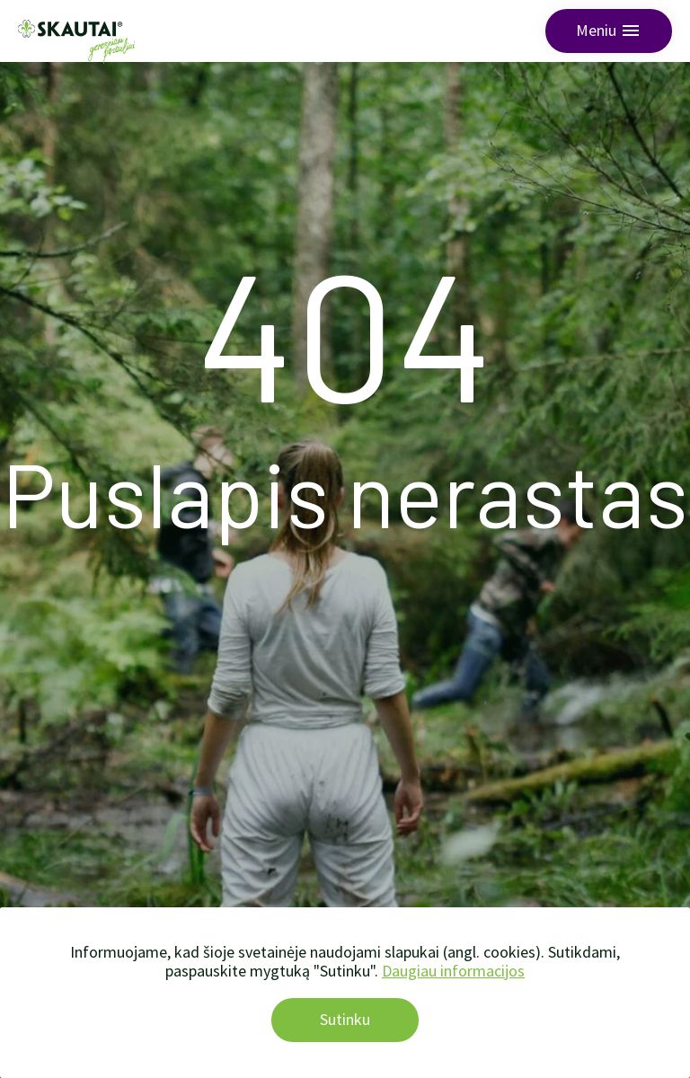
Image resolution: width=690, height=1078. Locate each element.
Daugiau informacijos (453, 970)
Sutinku (345, 1019)
